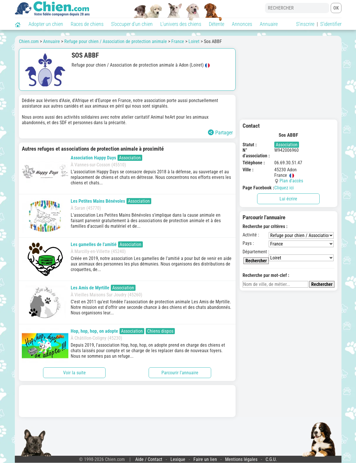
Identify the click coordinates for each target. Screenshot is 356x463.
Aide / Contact (148, 459)
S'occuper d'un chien (132, 24)
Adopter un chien (46, 24)
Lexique (177, 459)
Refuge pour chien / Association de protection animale (115, 41)
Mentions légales (241, 459)
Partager (220, 132)
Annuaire (269, 24)
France (177, 41)
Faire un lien (205, 459)
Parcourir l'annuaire (179, 372)
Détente (216, 24)
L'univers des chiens (180, 24)
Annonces (242, 24)
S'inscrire (305, 24)
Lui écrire (288, 199)
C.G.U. (271, 459)
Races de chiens (87, 24)
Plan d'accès (291, 181)
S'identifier (330, 24)
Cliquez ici (284, 187)
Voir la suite (74, 372)
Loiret (194, 41)
